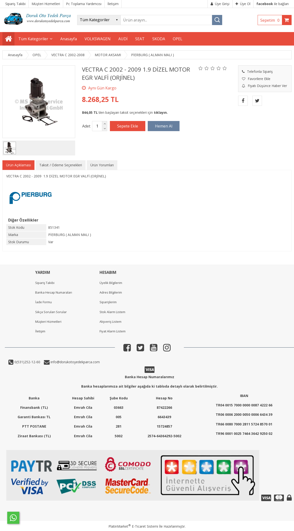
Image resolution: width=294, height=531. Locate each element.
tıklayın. (161, 112)
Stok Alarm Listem (112, 312)
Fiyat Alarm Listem (113, 331)
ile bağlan (272, 3)
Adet (86, 126)
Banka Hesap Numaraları (53, 292)
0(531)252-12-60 (26, 362)
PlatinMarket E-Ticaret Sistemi (133, 526)
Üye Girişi (220, 3)
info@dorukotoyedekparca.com (75, 362)
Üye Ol (242, 3)
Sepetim (271, 20)
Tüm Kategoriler (33, 38)
